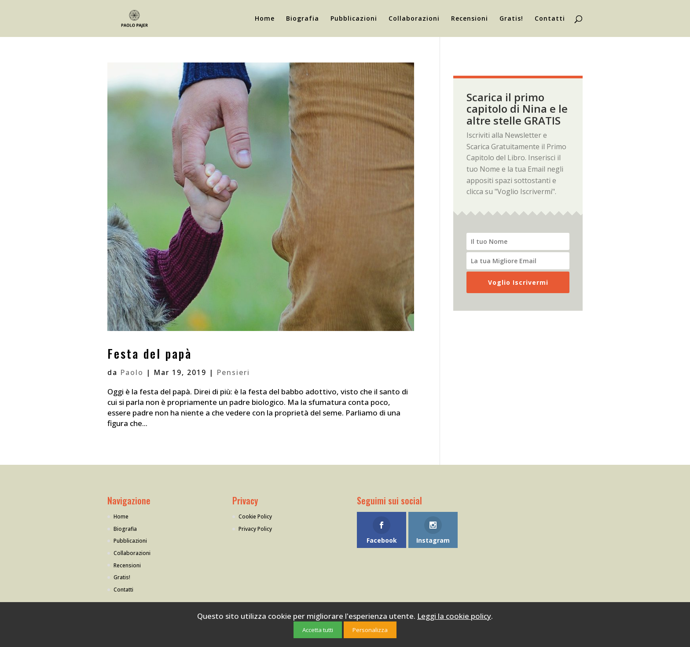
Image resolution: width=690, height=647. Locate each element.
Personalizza (370, 630)
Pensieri (233, 372)
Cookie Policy (255, 516)
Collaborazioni (414, 18)
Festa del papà (149, 353)
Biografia (302, 18)
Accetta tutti (317, 630)
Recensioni (469, 18)
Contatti (550, 18)
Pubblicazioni (353, 18)
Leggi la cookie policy (454, 616)
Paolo (131, 372)
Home (265, 18)
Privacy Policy (255, 529)
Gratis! (511, 18)
